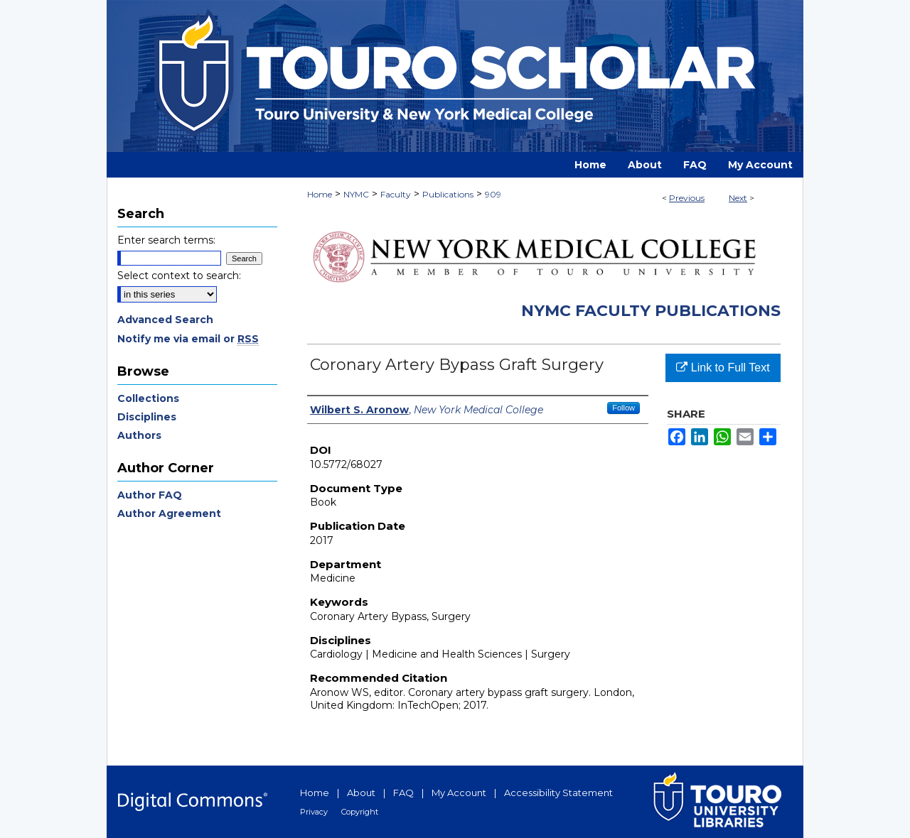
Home (319, 194)
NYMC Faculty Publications (651, 310)
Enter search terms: (166, 240)
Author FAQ (149, 495)
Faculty (395, 194)
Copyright (359, 812)
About (361, 792)
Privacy (314, 812)
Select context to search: (179, 275)
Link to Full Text (722, 367)
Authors (139, 435)
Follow (623, 407)
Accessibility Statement (558, 792)
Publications (447, 194)
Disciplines (146, 416)
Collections (148, 398)
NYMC (356, 194)
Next (738, 197)
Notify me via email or (188, 338)
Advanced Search (165, 319)
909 (493, 194)
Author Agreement (169, 513)
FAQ (403, 792)
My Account (459, 792)
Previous (687, 197)
